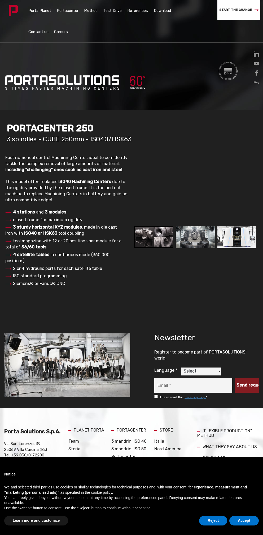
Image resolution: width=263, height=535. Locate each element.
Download (139, 10)
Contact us (159, 10)
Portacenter (61, 10)
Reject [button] (213, 520)
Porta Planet (38, 10)
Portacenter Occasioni (123, 437)
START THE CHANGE (238, 10)
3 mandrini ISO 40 (129, 418)
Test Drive (98, 10)
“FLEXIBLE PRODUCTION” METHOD (224, 410)
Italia (159, 418)
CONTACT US (213, 447)
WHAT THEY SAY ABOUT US (227, 424)
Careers (178, 10)
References (119, 10)
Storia (74, 426)
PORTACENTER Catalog (126, 450)
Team (73, 418)
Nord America (167, 426)
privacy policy (195, 375)
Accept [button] (244, 520)
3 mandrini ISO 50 (128, 426)
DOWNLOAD (211, 435)
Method (80, 10)
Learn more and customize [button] (36, 520)
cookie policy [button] (101, 492)
